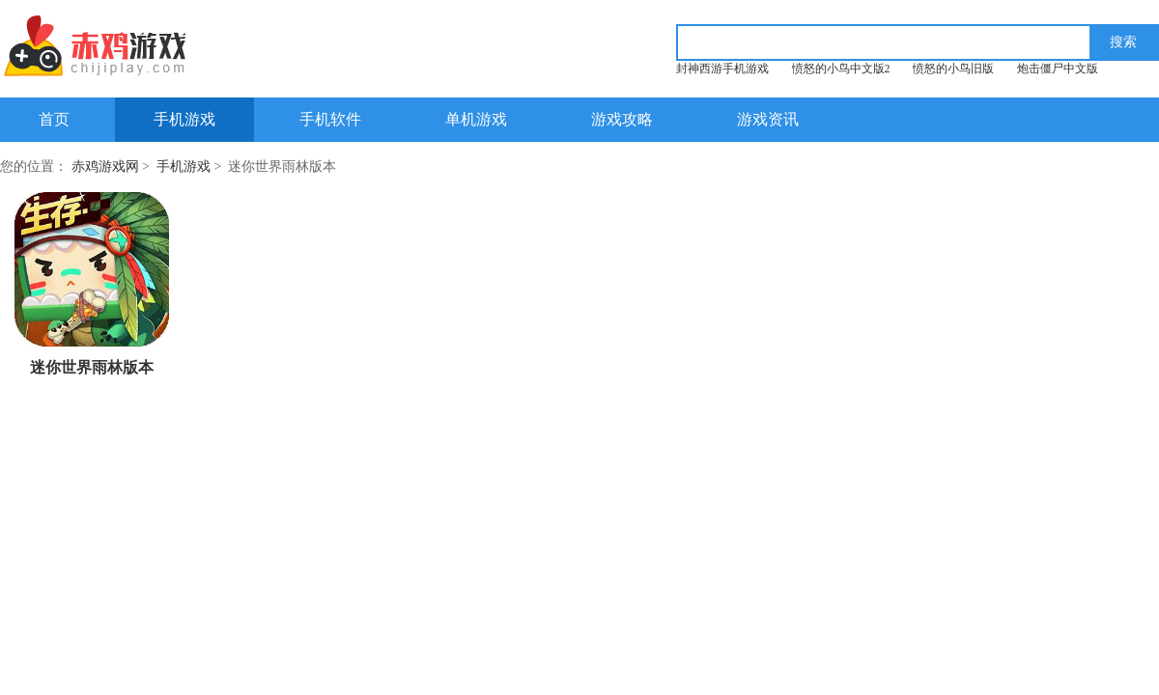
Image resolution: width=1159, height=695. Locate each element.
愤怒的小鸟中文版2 (841, 68)
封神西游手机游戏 (722, 68)
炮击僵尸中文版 (1057, 68)
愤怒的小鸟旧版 (953, 68)
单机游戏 (476, 119)
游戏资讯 (768, 119)
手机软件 (330, 119)
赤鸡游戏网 (105, 166)
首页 (54, 119)
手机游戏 (184, 119)
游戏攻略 (622, 119)
